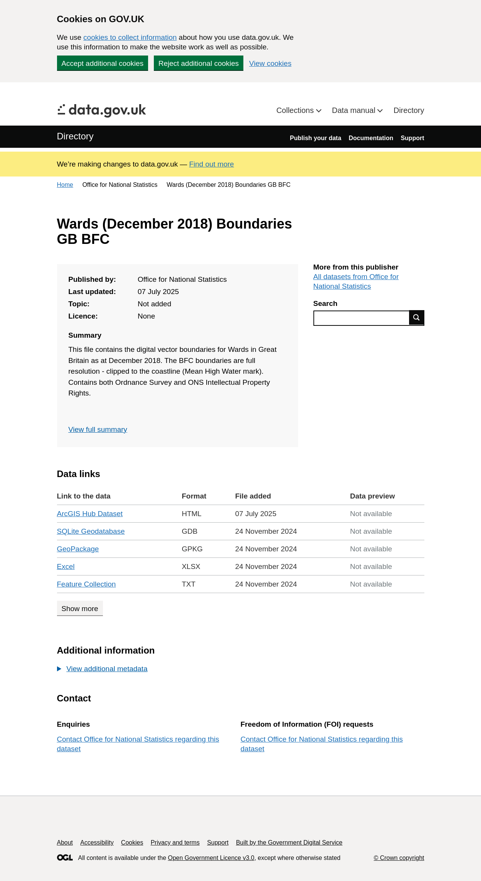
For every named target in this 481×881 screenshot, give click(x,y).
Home (65, 184)
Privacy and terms (175, 842)
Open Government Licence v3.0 (211, 858)
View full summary (97, 429)
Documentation (371, 138)
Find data (416, 317)
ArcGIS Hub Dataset (90, 514)
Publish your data (315, 138)
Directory (408, 110)
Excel (66, 566)
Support (412, 138)
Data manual (355, 110)
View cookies (270, 63)
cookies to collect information (130, 37)
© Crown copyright (399, 858)
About (65, 842)
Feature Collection (86, 584)
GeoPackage (78, 549)
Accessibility (97, 842)
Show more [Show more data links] (80, 609)
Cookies (132, 842)
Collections (296, 110)
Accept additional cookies (102, 63)
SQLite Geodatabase (91, 531)
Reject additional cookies (198, 63)
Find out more (211, 164)
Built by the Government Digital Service (289, 842)
